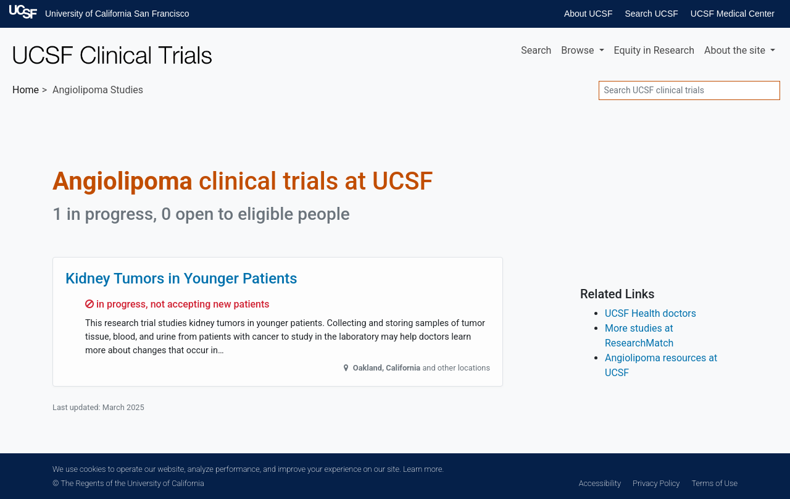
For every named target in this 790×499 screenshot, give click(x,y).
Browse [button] (578, 50)
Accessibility (600, 483)
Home (25, 90)
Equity (654, 50)
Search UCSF (651, 14)
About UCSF (588, 14)
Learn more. (423, 469)
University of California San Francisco (117, 14)
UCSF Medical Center (733, 14)
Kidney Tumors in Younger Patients (181, 278)
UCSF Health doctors (650, 313)
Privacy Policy (656, 483)
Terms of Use (715, 483)
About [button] (736, 50)
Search (536, 50)
